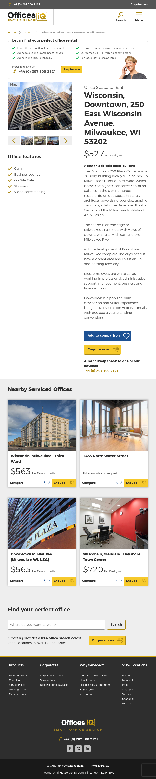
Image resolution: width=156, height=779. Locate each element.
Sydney (126, 694)
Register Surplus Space (54, 685)
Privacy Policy (100, 766)
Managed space (18, 694)
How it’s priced (89, 680)
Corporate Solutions (51, 675)
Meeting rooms (18, 689)
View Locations (134, 665)
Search (28, 32)
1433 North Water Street (105, 456)
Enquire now (108, 640)
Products (16, 665)
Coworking (15, 680)
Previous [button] (14, 140)
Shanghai (128, 699)
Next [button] (66, 140)
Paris (125, 685)
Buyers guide (87, 689)
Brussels (127, 703)
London (126, 675)
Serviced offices (18, 675)
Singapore (128, 689)
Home (12, 32)
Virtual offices (17, 685)
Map (13, 84)
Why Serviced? (92, 665)
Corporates (49, 665)
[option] (40, 106)
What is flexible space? (93, 675)
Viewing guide (88, 694)
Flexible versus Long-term (95, 685)
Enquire (64, 483)
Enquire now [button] (72, 69)
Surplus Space (48, 680)
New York (128, 680)
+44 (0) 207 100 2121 (101, 371)
